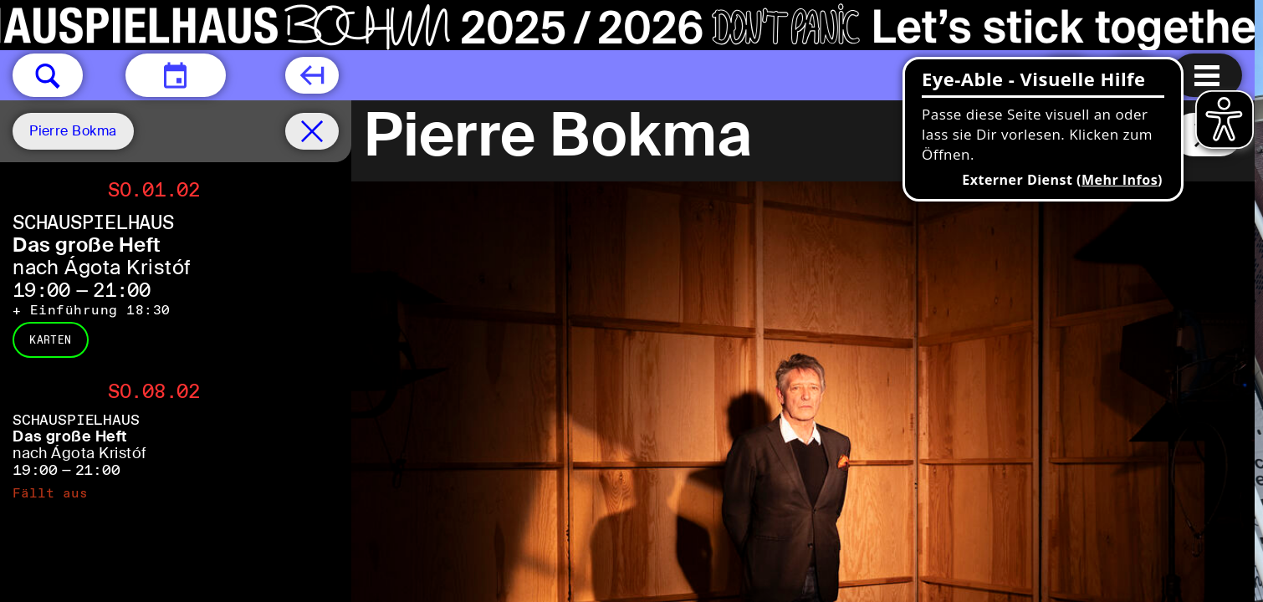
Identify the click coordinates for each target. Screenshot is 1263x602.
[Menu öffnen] (1207, 75)
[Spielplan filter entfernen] (312, 131)
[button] (48, 75)
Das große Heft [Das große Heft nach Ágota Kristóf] (87, 245)
